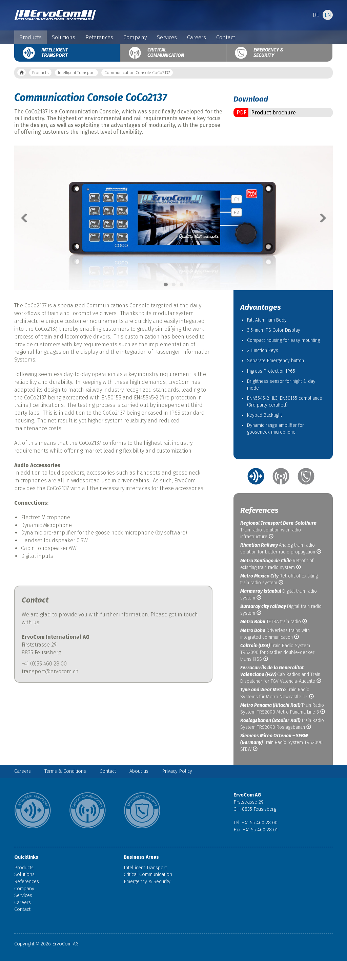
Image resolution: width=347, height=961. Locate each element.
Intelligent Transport (54, 52)
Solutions (63, 37)
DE (316, 15)
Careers (196, 37)
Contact (225, 37)
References (99, 37)
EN (328, 15)
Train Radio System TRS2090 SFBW (281, 742)
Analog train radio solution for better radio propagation (280, 548)
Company (135, 37)
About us (138, 771)
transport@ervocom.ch (50, 671)
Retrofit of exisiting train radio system (276, 564)
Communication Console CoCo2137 (137, 72)
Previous (28, 218)
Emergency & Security (268, 52)
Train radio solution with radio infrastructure (278, 530)
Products (30, 37)
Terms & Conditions (65, 771)
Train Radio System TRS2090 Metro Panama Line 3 (282, 708)
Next (319, 218)
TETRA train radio (273, 622)
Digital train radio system (278, 594)
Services (167, 37)
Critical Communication (165, 52)
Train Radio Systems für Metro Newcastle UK (277, 693)
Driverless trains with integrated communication (275, 634)
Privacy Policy (177, 771)
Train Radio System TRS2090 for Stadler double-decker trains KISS (277, 652)
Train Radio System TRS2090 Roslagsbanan (282, 724)
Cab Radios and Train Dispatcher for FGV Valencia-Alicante (280, 674)
